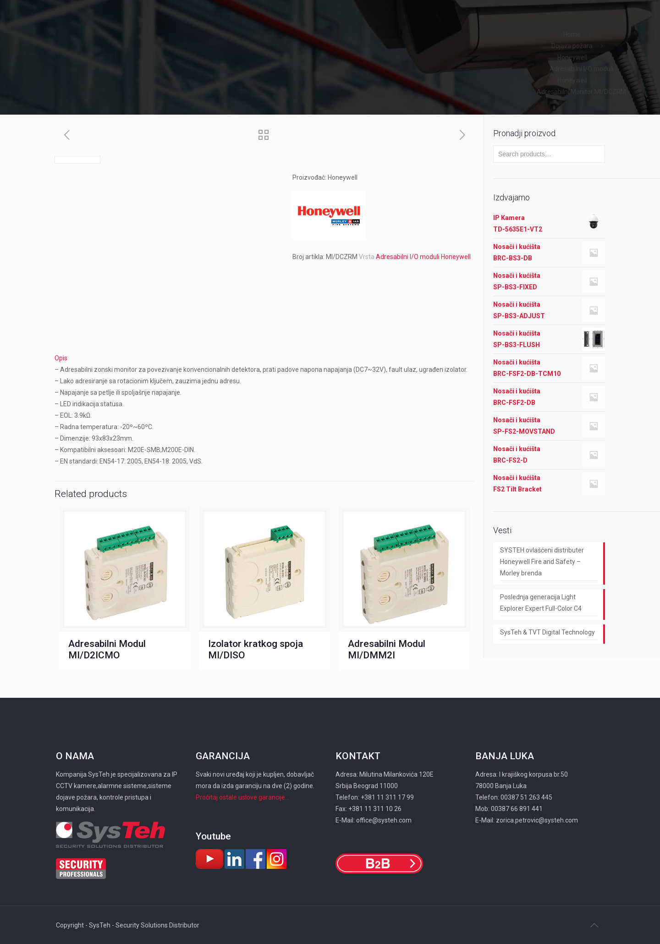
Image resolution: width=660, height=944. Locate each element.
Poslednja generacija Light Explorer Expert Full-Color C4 (541, 602)
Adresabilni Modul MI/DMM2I (386, 649)
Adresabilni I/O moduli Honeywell (423, 256)
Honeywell (572, 57)
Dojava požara (572, 46)
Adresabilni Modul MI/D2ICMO (107, 649)
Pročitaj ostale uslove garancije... (242, 797)
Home (572, 34)
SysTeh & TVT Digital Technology (547, 632)
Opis (61, 358)
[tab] (264, 358)
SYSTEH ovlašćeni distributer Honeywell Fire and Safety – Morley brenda (542, 562)
